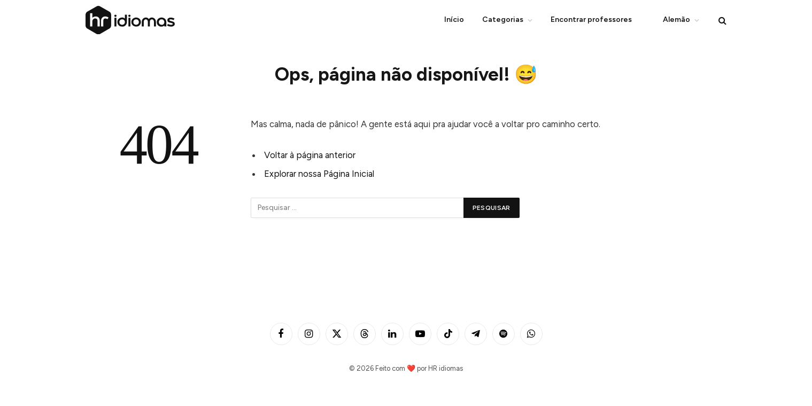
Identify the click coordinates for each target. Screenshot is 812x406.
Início (454, 19)
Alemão (670, 20)
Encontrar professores (591, 19)
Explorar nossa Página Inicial (319, 173)
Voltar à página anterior (309, 155)
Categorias (502, 19)
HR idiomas (445, 368)
